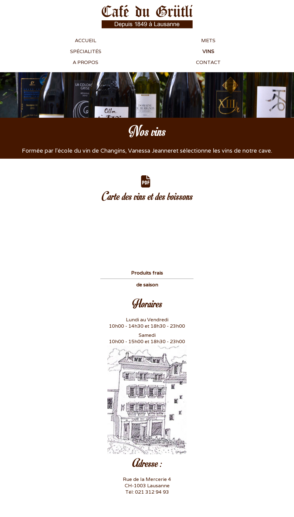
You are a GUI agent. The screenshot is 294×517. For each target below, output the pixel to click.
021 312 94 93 (152, 492)
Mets (208, 40)
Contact (208, 62)
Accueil (85, 40)
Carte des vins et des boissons (147, 189)
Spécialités (85, 51)
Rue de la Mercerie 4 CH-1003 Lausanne (147, 482)
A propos (85, 62)
